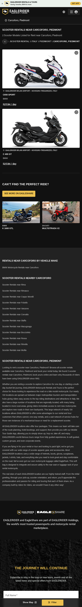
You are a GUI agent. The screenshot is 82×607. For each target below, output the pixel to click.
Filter (52, 603)
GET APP (75, 3)
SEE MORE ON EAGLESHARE (18, 194)
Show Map (29, 603)
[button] (41, 78)
